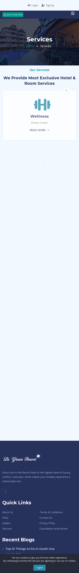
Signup (48, 5)
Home (30, 46)
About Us (7, 512)
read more (39, 130)
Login (33, 5)
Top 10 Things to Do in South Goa (29, 549)
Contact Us (46, 517)
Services (7, 528)
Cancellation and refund (53, 528)
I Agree (39, 567)
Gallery (6, 523)
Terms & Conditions (51, 512)
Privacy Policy (47, 523)
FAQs (5, 517)
